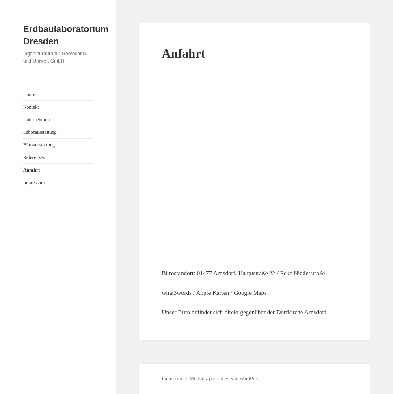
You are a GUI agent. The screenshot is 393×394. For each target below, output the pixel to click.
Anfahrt (31, 170)
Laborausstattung (40, 132)
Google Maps (250, 293)
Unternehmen (36, 119)
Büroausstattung (39, 145)
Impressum (34, 182)
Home (29, 94)
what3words (177, 293)
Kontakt (31, 107)
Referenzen (34, 157)
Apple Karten (212, 293)
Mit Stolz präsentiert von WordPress (225, 378)
